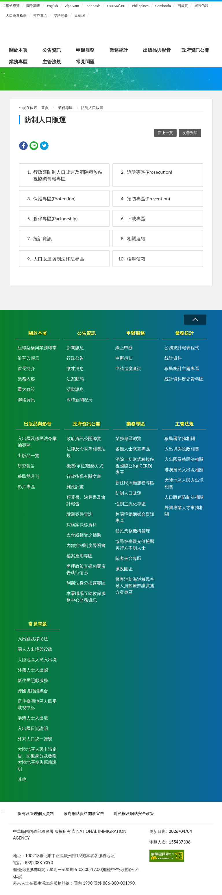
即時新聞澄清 (79, 399)
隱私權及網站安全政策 (134, 813)
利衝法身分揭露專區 (86, 582)
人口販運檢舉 (16, 15)
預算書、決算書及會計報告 (86, 500)
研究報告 (26, 465)
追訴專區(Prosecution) (143, 172)
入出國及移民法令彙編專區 (37, 442)
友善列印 (189, 132)
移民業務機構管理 (132, 530)
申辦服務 (85, 50)
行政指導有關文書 (83, 476)
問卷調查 (33, 5)
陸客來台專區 (128, 558)
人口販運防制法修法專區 (53, 258)
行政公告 (75, 357)
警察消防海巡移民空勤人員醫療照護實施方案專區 (134, 585)
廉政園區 (124, 568)
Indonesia (93, 5)
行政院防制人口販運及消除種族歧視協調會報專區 (62, 175)
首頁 (45, 107)
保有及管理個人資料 (36, 813)
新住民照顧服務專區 (134, 482)
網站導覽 (13, 5)
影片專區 (26, 486)
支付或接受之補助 (83, 534)
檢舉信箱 (130, 258)
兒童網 (79, 15)
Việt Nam (71, 5)
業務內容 (26, 378)
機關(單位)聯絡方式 (84, 465)
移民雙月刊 (28, 476)
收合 (195, 320)
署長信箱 (201, 5)
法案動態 (75, 378)
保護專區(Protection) (48, 198)
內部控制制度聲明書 (86, 545)
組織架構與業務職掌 (37, 347)
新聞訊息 (75, 347)
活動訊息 (75, 389)
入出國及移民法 (33, 638)
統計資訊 (37, 238)
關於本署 (18, 50)
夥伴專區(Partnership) (49, 218)
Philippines (140, 5)
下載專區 (130, 218)
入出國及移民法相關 (184, 459)
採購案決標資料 (81, 524)
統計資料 (173, 357)
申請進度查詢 (128, 368)
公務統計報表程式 (181, 347)
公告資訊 (51, 50)
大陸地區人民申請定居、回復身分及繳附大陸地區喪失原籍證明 (37, 758)
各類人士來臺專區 (132, 448)
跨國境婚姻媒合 (33, 690)
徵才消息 (75, 368)
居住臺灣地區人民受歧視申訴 (37, 704)
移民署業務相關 (179, 438)
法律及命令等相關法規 (86, 452)
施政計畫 (75, 486)
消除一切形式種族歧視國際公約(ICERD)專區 (134, 465)
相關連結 (130, 238)
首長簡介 (26, 368)
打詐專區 (40, 15)
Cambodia (163, 5)
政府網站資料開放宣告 (84, 813)
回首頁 (182, 5)
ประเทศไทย (116, 5)
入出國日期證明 (33, 728)
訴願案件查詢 (79, 514)
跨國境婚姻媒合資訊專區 (134, 517)
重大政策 (26, 389)
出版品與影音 (157, 50)
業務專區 (18, 61)
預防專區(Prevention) (142, 198)
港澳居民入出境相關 (184, 469)
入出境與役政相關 (181, 448)
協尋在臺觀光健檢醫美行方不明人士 (134, 544)
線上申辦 (124, 347)
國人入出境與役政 (35, 649)
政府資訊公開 (195, 50)
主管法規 (51, 61)
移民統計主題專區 (181, 368)
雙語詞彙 (61, 15)
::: (3, 5)
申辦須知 (124, 357)
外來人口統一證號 (35, 738)
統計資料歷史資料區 (184, 378)
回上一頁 (165, 132)
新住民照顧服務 (33, 680)
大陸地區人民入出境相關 (184, 483)
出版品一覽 (28, 455)
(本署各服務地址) (100, 855)
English (52, 5)
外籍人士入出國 (33, 669)
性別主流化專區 (130, 503)
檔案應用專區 (79, 555)
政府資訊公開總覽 (83, 438)
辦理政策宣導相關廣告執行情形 (86, 569)
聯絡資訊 (26, 399)
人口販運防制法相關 (184, 497)
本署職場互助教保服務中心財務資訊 (86, 596)
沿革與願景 (28, 357)
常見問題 (85, 61)
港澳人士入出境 (33, 717)
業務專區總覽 (128, 438)
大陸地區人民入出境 (37, 659)
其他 (22, 779)
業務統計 (119, 50)
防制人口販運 (128, 492)
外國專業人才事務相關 (184, 511)
